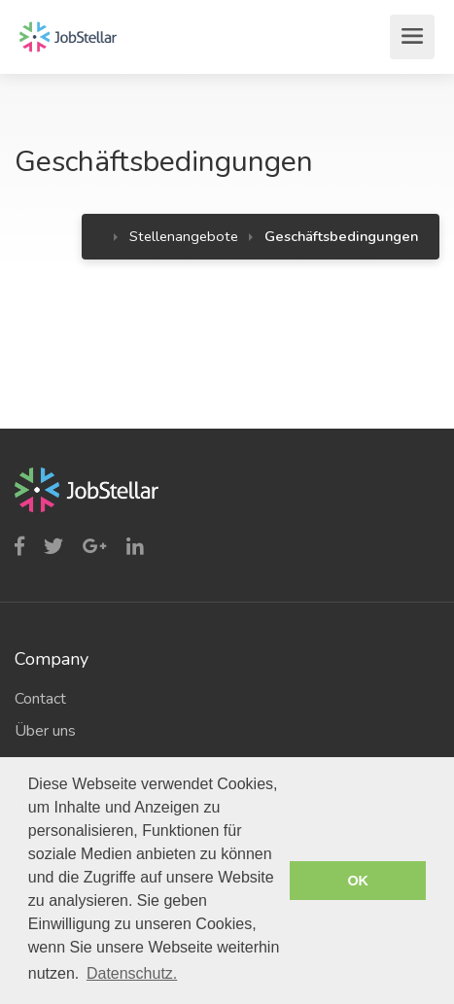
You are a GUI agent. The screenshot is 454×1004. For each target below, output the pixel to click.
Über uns (45, 731)
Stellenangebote (183, 236)
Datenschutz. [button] (132, 973)
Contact (40, 699)
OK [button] (357, 880)
